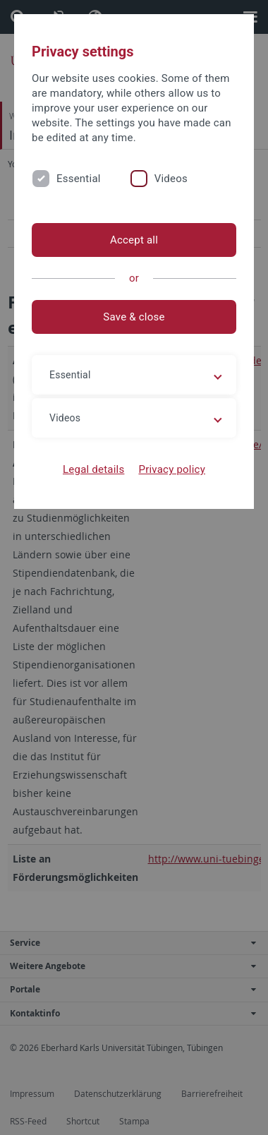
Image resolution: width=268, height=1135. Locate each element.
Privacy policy (171, 469)
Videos (171, 178)
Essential (78, 178)
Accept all (134, 240)
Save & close (133, 317)
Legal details (93, 469)
